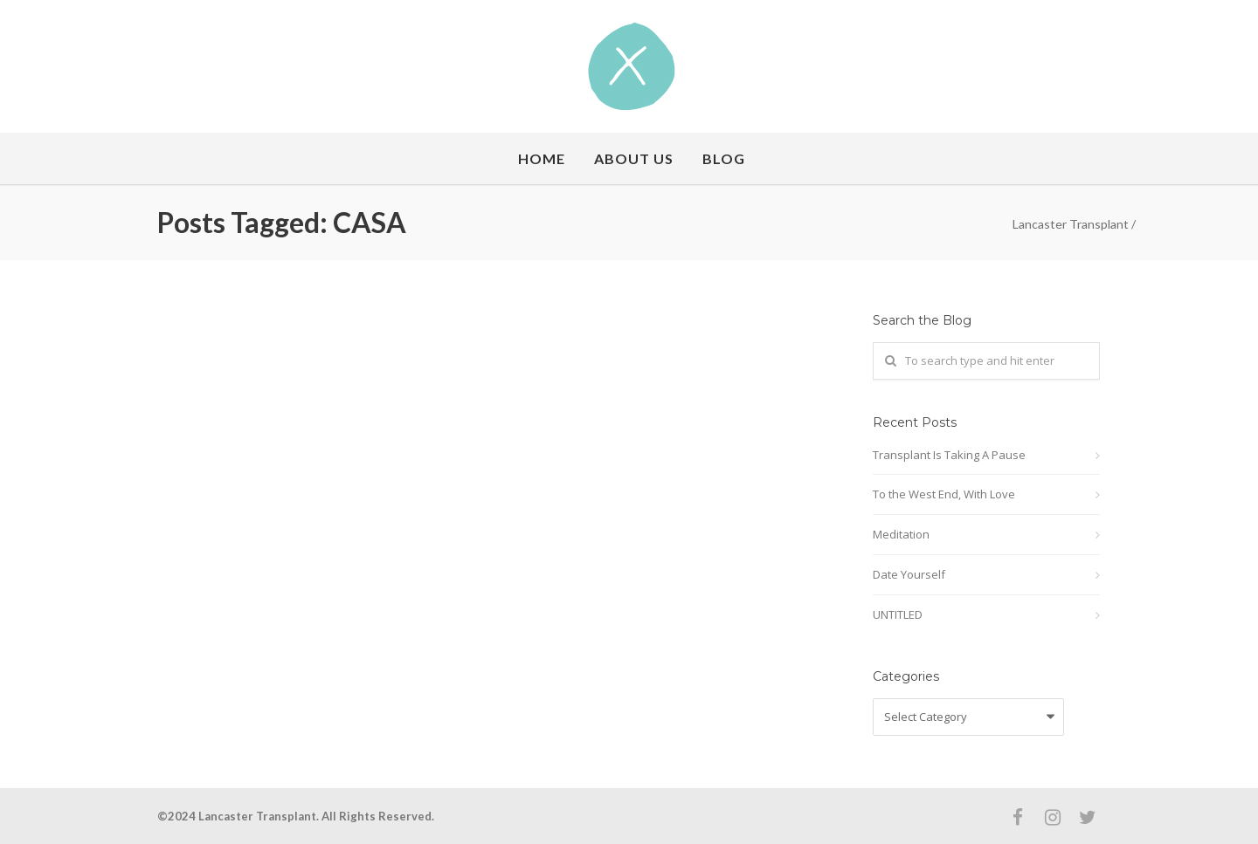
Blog (723, 158)
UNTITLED (898, 614)
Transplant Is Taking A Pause (949, 455)
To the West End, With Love (944, 494)
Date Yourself (909, 574)
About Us (634, 158)
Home (541, 158)
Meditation (901, 534)
